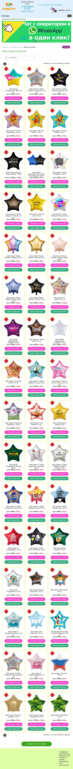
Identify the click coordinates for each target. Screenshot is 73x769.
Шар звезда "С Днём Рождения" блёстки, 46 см (13, 215)
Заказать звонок (27, 11)
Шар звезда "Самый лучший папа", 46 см (59, 507)
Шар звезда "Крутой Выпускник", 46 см (36, 590)
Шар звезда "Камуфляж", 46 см (59, 716)
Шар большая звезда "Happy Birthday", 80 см (13, 173)
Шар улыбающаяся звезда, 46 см (59, 423)
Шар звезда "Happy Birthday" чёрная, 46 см (36, 298)
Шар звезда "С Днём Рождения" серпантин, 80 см (13, 675)
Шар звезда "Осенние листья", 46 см (13, 382)
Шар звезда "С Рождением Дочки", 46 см (36, 675)
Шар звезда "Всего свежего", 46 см (59, 549)
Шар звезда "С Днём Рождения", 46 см (59, 173)
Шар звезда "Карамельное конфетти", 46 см (60, 341)
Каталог (6, 47)
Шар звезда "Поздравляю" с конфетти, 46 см (13, 341)
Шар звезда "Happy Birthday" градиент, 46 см (13, 256)
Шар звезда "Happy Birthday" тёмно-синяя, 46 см (13, 299)
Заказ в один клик (13, 102)
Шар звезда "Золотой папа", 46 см (36, 215)
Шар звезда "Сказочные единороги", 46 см (13, 423)
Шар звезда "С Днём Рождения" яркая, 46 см (36, 507)
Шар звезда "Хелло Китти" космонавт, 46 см (36, 549)
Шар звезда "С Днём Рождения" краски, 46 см (59, 215)
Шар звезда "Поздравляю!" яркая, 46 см (13, 90)
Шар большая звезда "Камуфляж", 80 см (36, 716)
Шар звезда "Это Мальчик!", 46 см (36, 632)
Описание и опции (13, 98)
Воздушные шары (64, 756)
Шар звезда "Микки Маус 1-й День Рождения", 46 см (59, 633)
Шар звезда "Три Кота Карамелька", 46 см (13, 131)
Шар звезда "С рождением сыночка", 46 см (13, 633)
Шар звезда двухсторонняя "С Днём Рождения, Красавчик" (36, 174)
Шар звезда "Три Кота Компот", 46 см (36, 131)
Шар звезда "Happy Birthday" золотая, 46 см (36, 256)
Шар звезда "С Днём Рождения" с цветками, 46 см (36, 466)
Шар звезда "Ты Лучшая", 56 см (59, 298)
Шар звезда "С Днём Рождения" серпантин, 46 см (36, 90)
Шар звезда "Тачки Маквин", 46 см (36, 423)
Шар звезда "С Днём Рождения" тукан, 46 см (36, 382)
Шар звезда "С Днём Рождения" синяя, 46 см (13, 507)
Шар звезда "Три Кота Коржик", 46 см (59, 131)
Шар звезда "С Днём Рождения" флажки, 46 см (60, 90)
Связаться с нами (36, 744)
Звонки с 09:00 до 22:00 (27, 3)
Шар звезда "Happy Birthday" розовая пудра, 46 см (59, 257)
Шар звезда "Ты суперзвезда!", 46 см (13, 549)
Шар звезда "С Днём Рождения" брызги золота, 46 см (59, 466)
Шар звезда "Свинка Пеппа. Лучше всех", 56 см (59, 382)
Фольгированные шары (15, 47)
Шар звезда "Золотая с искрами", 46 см (13, 716)
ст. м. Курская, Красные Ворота (50, 5)
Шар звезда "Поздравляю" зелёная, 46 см (13, 466)
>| (16, 64)
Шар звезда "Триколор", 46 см (59, 674)
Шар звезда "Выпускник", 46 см (59, 590)
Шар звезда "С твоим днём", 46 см (36, 340)
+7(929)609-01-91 (27, 7)
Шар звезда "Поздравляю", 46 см (13, 590)
